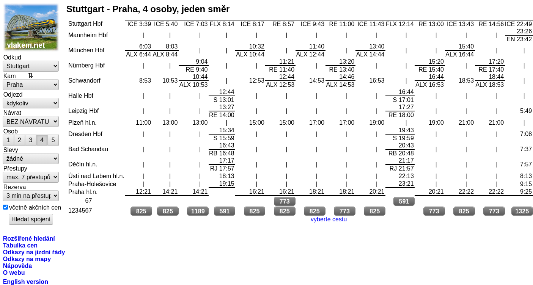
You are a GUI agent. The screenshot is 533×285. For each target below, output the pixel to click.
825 (141, 211)
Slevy (10, 149)
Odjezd (13, 94)
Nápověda (17, 265)
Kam (9, 75)
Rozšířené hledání (29, 238)
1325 (522, 211)
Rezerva (14, 186)
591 (404, 201)
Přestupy (15, 168)
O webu (14, 272)
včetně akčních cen (35, 207)
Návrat (12, 112)
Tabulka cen (20, 245)
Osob (10, 131)
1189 (198, 211)
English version (25, 281)
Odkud (12, 57)
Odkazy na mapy (27, 258)
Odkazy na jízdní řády (34, 252)
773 (285, 201)
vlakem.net (31, 27)
